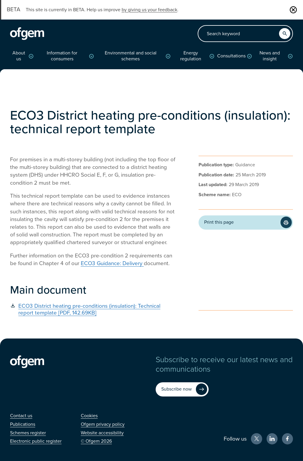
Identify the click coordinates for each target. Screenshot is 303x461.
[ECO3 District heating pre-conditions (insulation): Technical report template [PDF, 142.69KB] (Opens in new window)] (92, 309)
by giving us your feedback (149, 10)
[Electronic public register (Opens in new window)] (36, 441)
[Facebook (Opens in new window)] (287, 438)
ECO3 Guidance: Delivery (112, 263)
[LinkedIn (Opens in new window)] (272, 438)
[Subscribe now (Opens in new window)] (182, 389)
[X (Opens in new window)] (256, 438)
